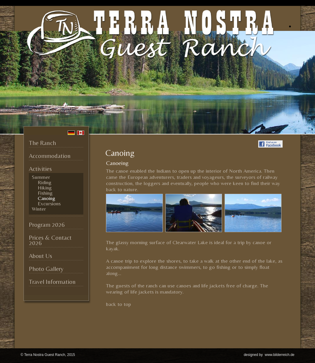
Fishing (45, 193)
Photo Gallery (46, 268)
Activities (40, 168)
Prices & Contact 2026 (50, 240)
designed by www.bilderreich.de (269, 355)
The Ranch (42, 142)
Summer (41, 177)
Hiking (45, 187)
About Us (40, 255)
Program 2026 (47, 224)
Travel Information (52, 281)
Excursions (49, 203)
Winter (39, 209)
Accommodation (50, 155)
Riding (45, 182)
